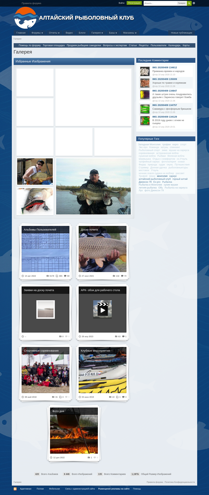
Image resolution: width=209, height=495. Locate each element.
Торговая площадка (54, 45)
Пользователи (158, 45)
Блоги (82, 32)
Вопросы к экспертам (115, 45)
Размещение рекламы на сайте (114, 489)
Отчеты (54, 32)
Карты (186, 45)
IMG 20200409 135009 (164, 79)
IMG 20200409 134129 (164, 116)
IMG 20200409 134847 (164, 90)
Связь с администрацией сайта (80, 489)
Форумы (37, 32)
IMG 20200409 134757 (164, 105)
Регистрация (134, 3)
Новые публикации (181, 32)
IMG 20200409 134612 (164, 67)
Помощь (137, 489)
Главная (20, 32)
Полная (40, 489)
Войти (121, 3)
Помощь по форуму (30, 45)
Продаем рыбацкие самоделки (84, 45)
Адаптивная (25, 489)
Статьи (133, 45)
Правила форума (155, 482)
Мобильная (54, 489)
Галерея (97, 32)
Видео (69, 32)
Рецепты (143, 45)
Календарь (174, 45)
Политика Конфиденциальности (180, 482)
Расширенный (193, 3)
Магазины (129, 32)
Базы (113, 32)
